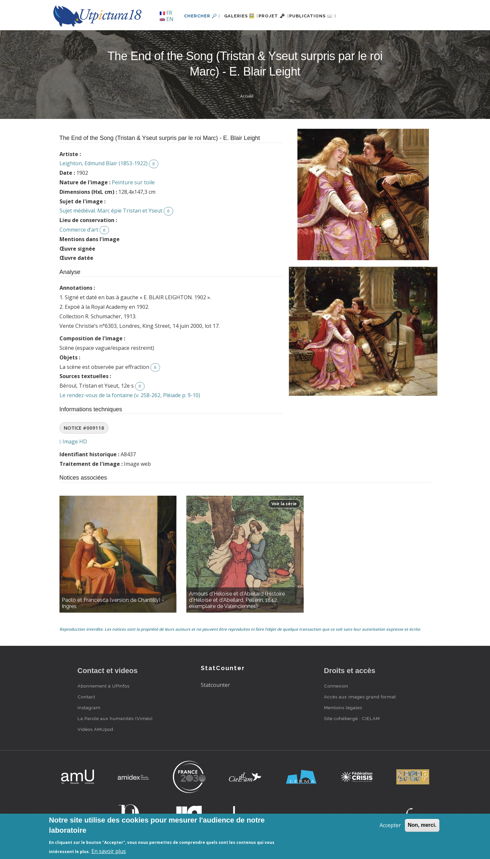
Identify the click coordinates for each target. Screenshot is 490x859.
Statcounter (215, 685)
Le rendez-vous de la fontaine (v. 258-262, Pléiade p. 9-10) (129, 395)
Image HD (73, 441)
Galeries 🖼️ (245, 15)
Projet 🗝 (285, 15)
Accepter (390, 825)
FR (166, 12)
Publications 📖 (332, 15)
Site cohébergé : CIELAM (352, 718)
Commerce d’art (78, 229)
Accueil (246, 96)
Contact (86, 696)
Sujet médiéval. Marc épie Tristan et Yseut (110, 210)
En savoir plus (108, 851)
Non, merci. (422, 825)
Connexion (336, 686)
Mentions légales (343, 707)
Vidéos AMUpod (95, 729)
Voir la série (284, 503)
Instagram (89, 707)
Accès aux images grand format (360, 696)
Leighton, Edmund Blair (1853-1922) (103, 163)
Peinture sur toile (133, 182)
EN (167, 19)
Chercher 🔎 (202, 15)
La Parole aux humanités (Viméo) (115, 718)
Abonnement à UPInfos (103, 686)
